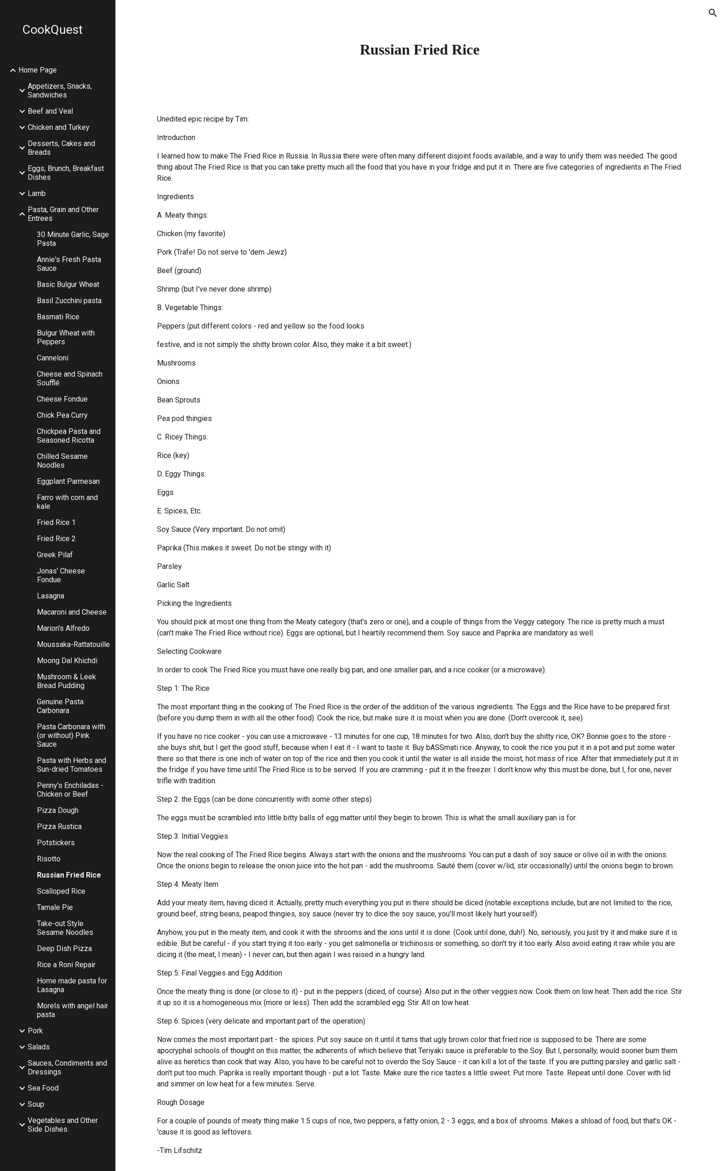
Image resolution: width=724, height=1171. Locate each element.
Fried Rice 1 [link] (56, 522)
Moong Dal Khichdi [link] (67, 660)
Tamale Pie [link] (55, 907)
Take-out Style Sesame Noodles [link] (65, 928)
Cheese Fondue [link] (62, 399)
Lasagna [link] (50, 596)
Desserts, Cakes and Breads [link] (61, 148)
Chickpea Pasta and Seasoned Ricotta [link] (69, 436)
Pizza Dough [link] (57, 810)
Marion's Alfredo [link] (63, 628)
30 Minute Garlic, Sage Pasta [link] (73, 239)
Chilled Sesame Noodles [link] (62, 461)
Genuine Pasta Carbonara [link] (60, 706)
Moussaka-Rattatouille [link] (73, 644)
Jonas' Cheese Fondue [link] (61, 575)
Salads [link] (39, 1047)
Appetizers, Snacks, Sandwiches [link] (60, 90)
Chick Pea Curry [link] (62, 415)
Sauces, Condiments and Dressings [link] (67, 1067)
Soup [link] (36, 1104)
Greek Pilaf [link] (55, 554)
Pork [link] (35, 1030)
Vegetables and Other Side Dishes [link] (63, 1125)
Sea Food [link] (43, 1088)
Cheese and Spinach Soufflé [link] (70, 378)
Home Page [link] (37, 70)
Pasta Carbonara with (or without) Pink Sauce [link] (71, 735)
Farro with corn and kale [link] (67, 502)
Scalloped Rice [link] (61, 891)
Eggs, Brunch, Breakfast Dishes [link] (66, 173)
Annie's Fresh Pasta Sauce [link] (69, 264)
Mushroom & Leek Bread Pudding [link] (66, 681)
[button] (713, 13)
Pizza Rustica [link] (59, 826)
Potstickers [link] (56, 842)
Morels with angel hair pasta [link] (72, 1010)
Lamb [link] (37, 193)
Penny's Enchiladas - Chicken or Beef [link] (70, 790)
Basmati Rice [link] (58, 316)
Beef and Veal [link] (50, 111)
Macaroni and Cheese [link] (72, 612)
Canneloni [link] (52, 358)
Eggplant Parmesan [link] (68, 481)
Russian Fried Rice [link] (69, 875)
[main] (419, 49)
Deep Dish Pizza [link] (64, 948)
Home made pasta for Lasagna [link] (72, 985)
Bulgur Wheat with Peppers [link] (66, 337)
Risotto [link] (48, 858)
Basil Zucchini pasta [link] (69, 300)
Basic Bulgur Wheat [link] (68, 284)
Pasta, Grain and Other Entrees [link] (63, 214)
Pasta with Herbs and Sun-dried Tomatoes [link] (71, 765)
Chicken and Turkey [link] (59, 127)
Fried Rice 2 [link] (56, 538)
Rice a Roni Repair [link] (66, 964)
